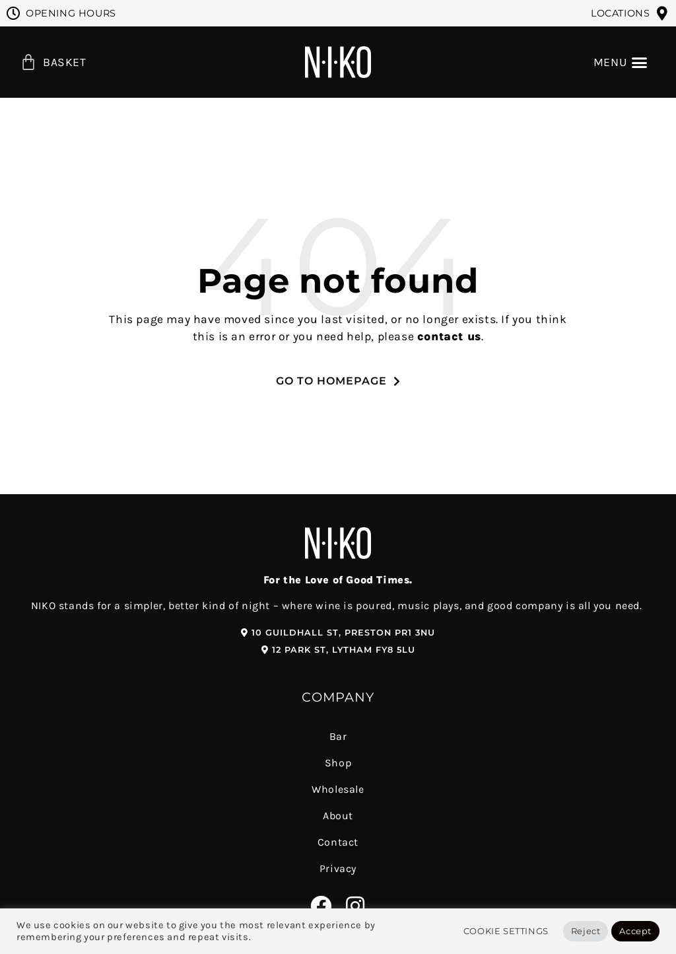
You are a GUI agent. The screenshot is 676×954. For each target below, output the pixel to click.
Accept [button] (635, 931)
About (338, 815)
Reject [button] (586, 931)
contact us (449, 336)
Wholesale (338, 789)
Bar (338, 736)
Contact (338, 842)
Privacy (338, 868)
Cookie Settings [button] (506, 931)
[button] (639, 62)
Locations (620, 13)
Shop (338, 762)
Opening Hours (71, 13)
